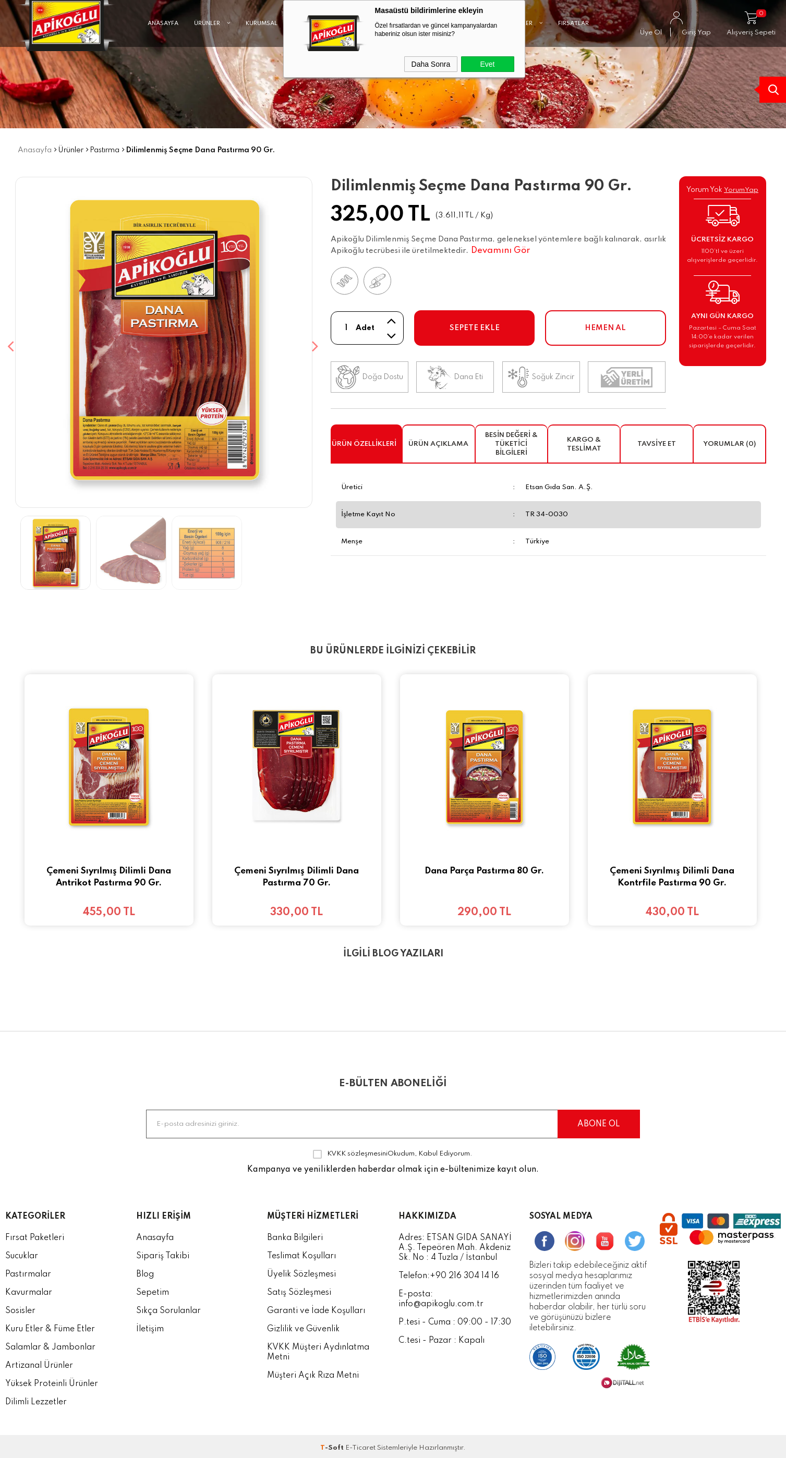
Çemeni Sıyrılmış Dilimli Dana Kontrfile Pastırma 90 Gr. (672, 877)
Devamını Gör (500, 250)
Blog (145, 1271)
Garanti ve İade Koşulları (316, 1308)
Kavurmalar (28, 1289)
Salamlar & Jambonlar (50, 1344)
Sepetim (152, 1289)
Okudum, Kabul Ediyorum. (393, 1151)
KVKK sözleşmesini (357, 1150)
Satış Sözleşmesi (299, 1289)
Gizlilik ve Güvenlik (303, 1326)
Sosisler (20, 1308)
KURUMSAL (266, 49)
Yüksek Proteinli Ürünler (51, 1381)
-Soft (332, 1444)
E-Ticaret (360, 1444)
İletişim (150, 1326)
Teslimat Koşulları (301, 1253)
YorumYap (741, 190)
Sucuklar (21, 1253)
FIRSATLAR (573, 49)
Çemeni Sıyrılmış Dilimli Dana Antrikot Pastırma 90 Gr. (108, 877)
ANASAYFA (163, 49)
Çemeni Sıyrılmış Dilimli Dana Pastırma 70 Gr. (296, 877)
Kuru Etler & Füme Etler (50, 1326)
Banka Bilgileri (295, 1235)
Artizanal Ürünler (39, 1362)
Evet (487, 64)
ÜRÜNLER (212, 49)
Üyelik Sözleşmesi (301, 1271)
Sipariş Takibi (162, 1253)
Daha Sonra (431, 64)
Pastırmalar (28, 1271)
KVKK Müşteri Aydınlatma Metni (318, 1349)
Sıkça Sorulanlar (168, 1308)
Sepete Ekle (475, 328)
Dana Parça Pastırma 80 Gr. (484, 871)
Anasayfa (155, 1235)
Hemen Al (605, 328)
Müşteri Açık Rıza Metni (313, 1372)
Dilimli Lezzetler (36, 1399)
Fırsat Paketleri (34, 1235)
